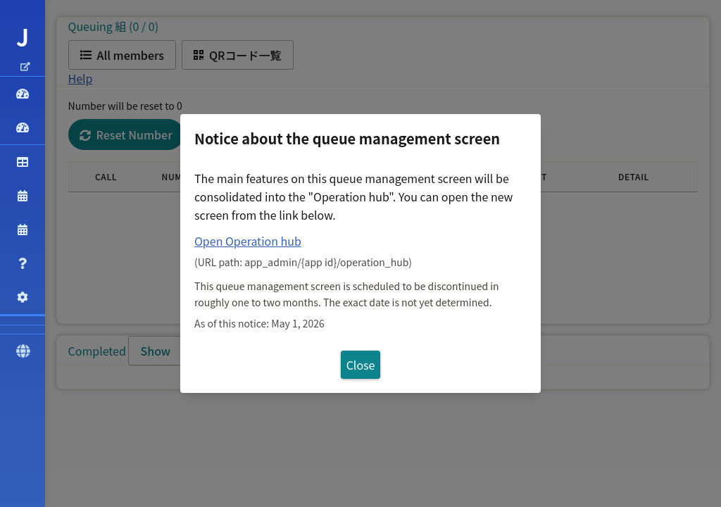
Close (360, 364)
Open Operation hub (247, 240)
